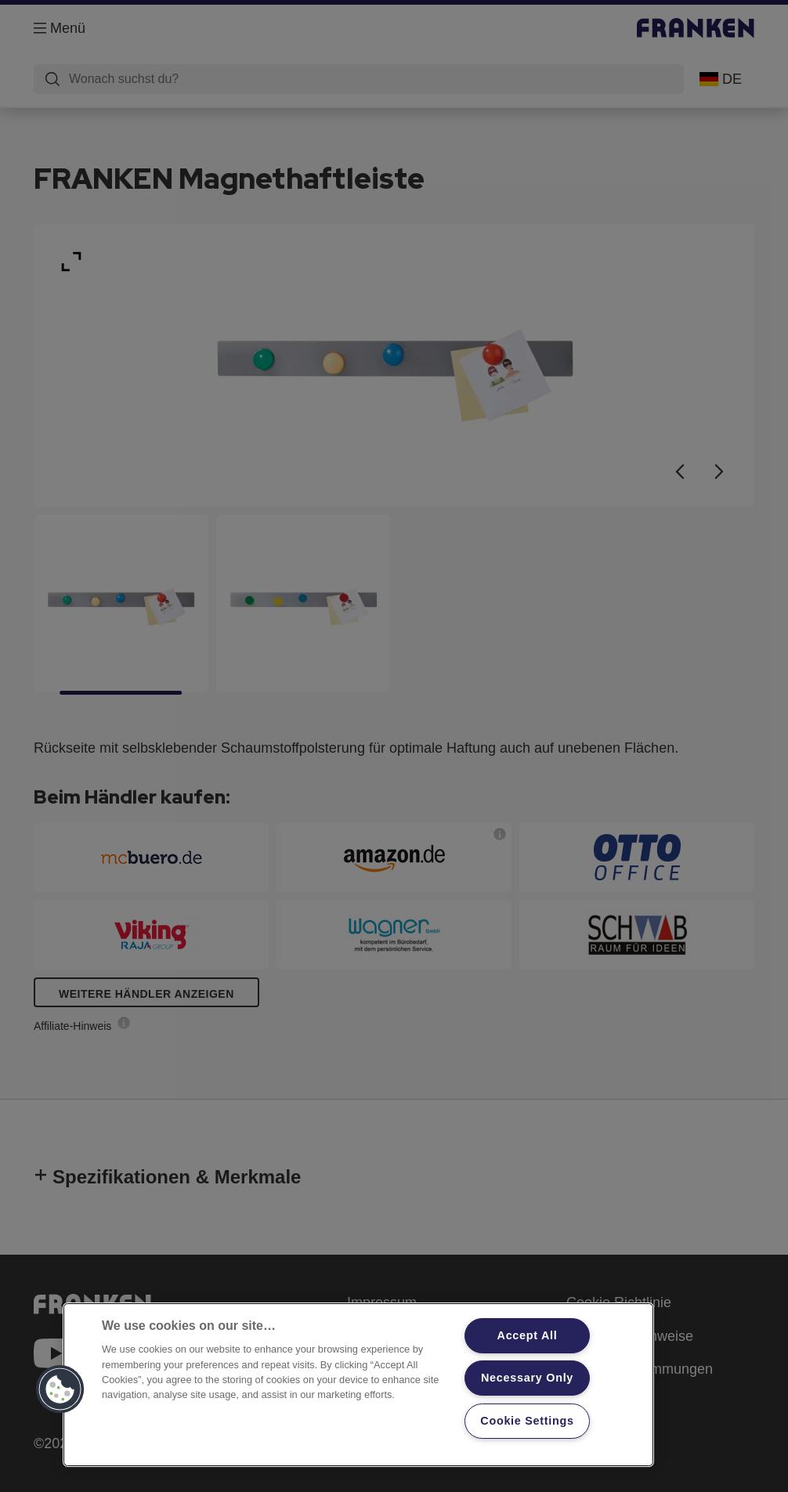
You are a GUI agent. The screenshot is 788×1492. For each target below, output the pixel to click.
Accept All (527, 1335)
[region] (358, 1384)
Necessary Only (527, 1377)
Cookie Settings (527, 1420)
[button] (60, 1389)
